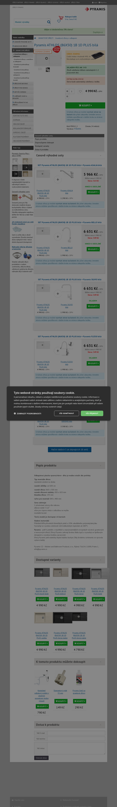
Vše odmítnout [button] (65, 413)
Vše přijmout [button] (91, 413)
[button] (27, 413)
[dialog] (58, 403)
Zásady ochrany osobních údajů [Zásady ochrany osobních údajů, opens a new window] (49, 406)
